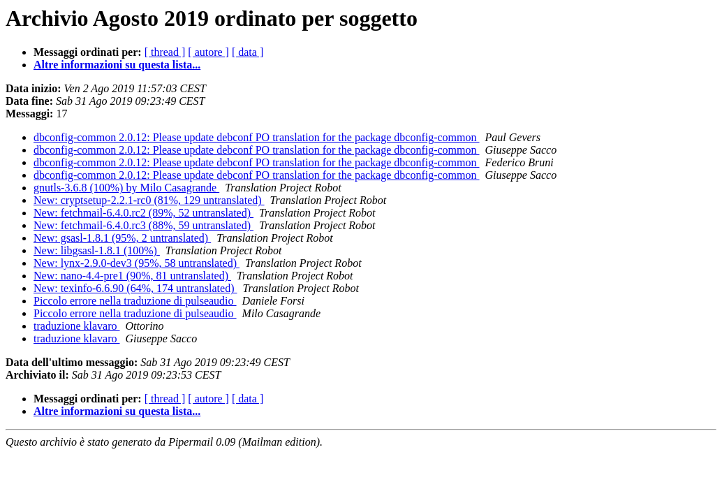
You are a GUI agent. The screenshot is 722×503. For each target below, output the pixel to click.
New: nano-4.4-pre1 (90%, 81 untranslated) (132, 276)
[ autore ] (208, 52)
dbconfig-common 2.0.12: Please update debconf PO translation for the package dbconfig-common (257, 137)
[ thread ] (165, 52)
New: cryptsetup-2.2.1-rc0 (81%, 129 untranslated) (149, 200)
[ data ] (247, 52)
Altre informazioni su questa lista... (117, 65)
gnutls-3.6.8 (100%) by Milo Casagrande (126, 188)
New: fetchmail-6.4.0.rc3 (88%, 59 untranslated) (143, 225)
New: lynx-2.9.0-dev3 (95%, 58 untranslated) (137, 263)
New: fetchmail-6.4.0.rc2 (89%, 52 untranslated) (143, 213)
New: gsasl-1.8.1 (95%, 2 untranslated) (122, 238)
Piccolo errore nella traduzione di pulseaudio (135, 301)
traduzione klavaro (77, 326)
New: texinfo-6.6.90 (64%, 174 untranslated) (135, 288)
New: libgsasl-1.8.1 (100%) (97, 250)
